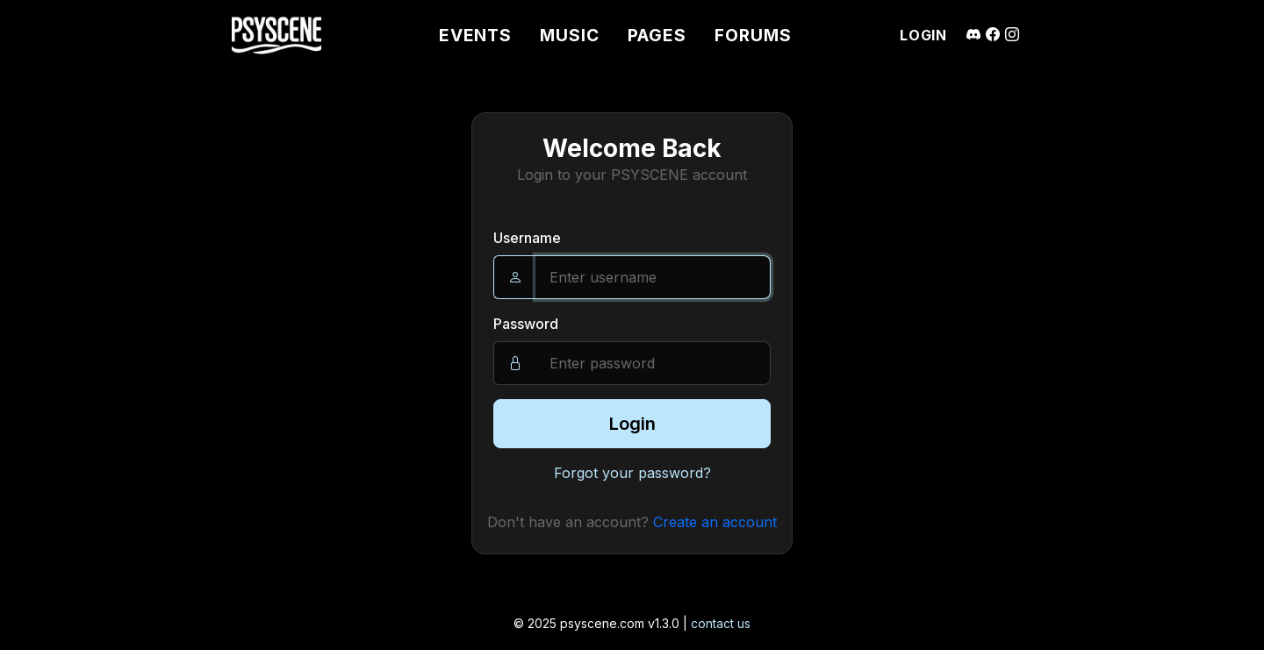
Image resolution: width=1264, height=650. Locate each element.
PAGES (657, 35)
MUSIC (570, 35)
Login (632, 423)
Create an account (715, 522)
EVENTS (476, 35)
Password (525, 323)
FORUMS (753, 35)
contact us (720, 623)
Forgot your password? (632, 473)
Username (527, 237)
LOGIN (923, 35)
